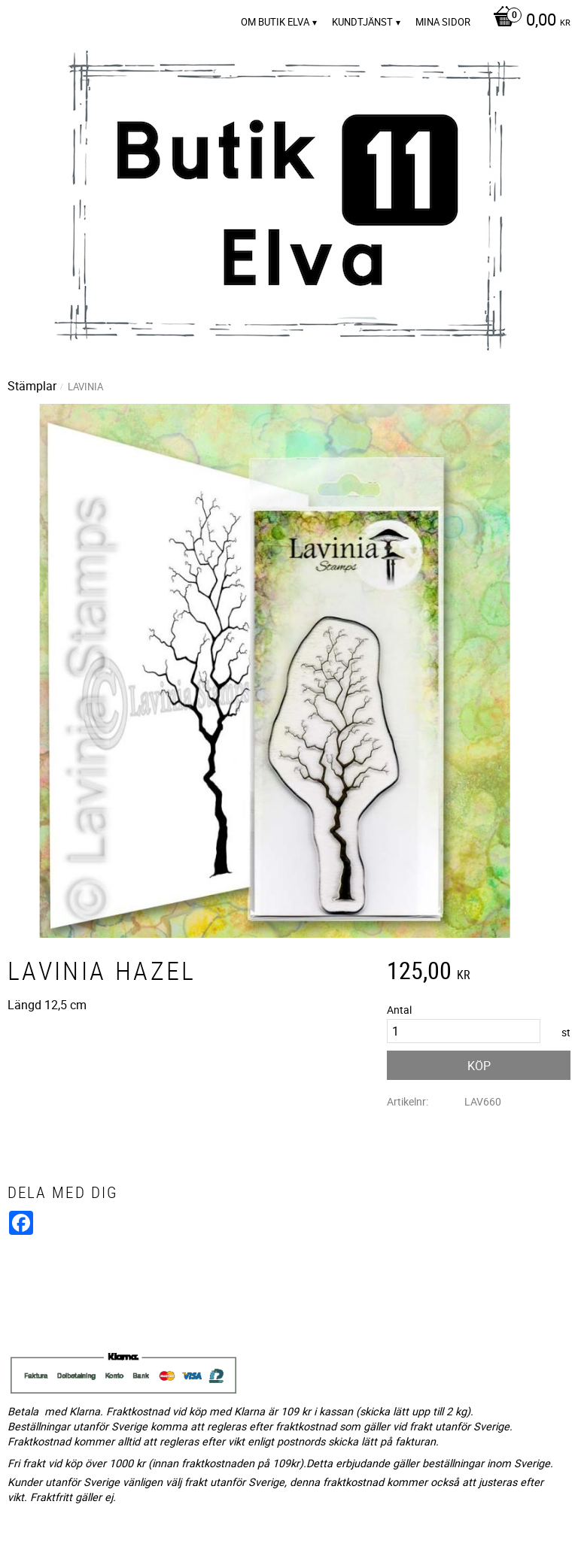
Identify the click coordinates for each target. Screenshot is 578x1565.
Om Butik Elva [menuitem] (275, 22)
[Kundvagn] (527, 21)
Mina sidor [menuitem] (442, 22)
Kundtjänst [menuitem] (362, 22)
